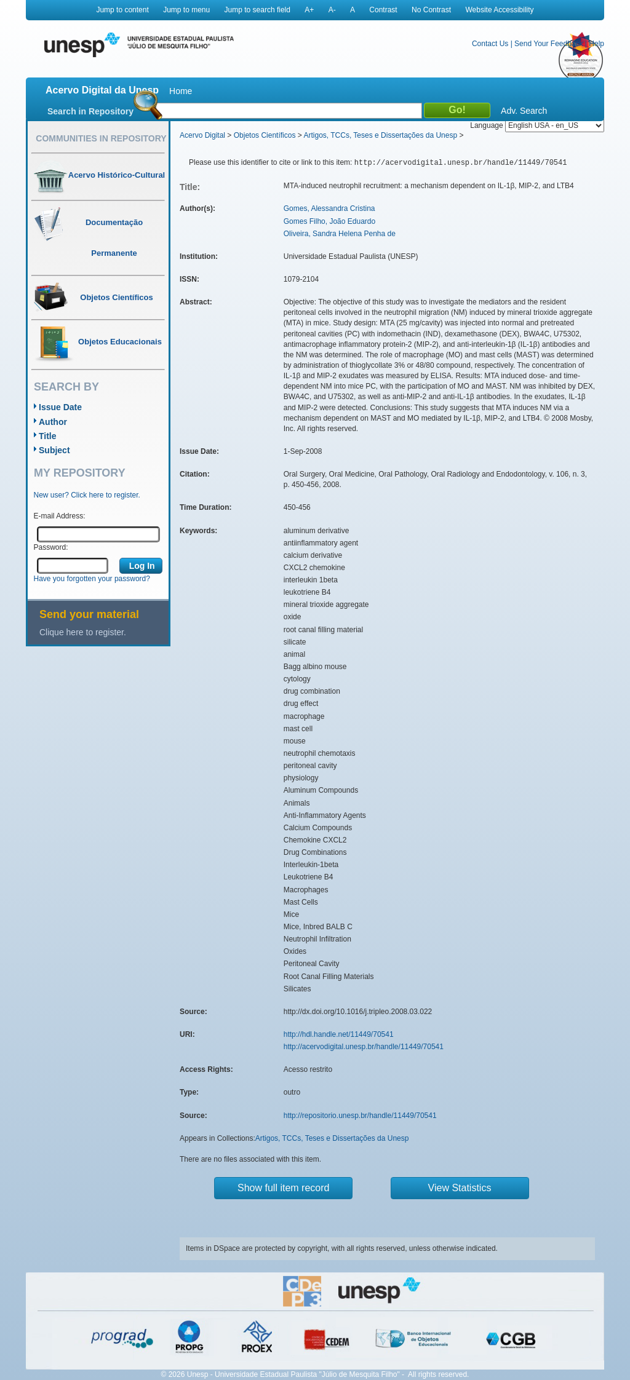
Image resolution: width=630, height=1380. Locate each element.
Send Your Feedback (548, 43)
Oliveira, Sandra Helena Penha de (340, 233)
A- (332, 10)
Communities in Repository (101, 138)
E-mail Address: (60, 516)
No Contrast (431, 10)
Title (48, 436)
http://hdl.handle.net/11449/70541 (339, 1034)
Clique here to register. (82, 632)
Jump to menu (186, 10)
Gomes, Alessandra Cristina (329, 208)
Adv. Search (524, 111)
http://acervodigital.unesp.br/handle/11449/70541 (364, 1046)
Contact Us (490, 43)
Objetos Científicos (265, 135)
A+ (309, 10)
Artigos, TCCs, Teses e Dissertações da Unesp (380, 135)
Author (53, 422)
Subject (54, 450)
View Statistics (460, 1188)
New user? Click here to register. (87, 495)
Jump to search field (257, 10)
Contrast (383, 10)
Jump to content (122, 10)
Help (596, 43)
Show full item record (283, 1188)
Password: (51, 547)
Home (180, 91)
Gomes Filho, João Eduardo (329, 221)
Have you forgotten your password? (92, 578)
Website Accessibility (499, 10)
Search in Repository (90, 111)
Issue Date (60, 407)
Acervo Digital (202, 135)
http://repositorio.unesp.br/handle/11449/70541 (360, 1115)
